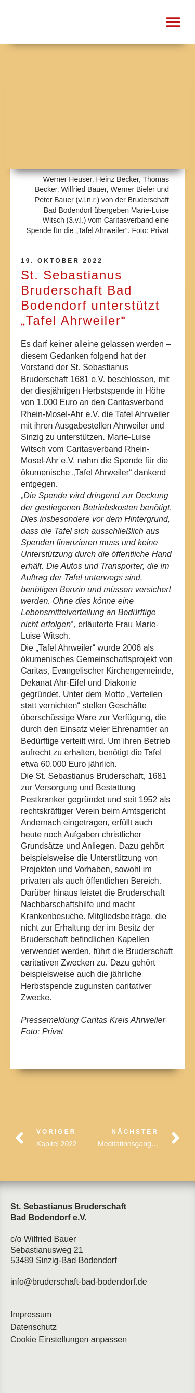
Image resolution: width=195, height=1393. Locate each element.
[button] (173, 22)
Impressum (30, 1314)
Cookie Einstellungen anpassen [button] (68, 1339)
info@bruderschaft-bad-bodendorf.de (78, 1281)
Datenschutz (33, 1327)
